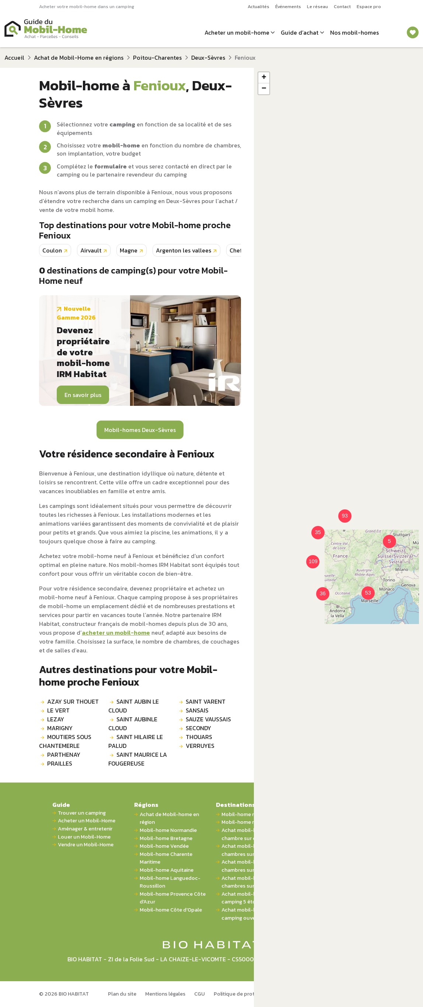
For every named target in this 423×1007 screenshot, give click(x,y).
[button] (313, 528)
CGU (199, 994)
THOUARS (199, 736)
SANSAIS (197, 710)
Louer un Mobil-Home (84, 837)
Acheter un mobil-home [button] (236, 32)
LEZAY (55, 719)
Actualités (258, 6)
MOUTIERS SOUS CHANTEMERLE (65, 741)
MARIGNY (60, 728)
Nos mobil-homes (354, 32)
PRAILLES (59, 763)
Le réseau (317, 6)
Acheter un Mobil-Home (86, 821)
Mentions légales (165, 994)
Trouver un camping (82, 813)
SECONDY (198, 728)
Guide (61, 804)
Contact (342, 6)
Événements (288, 6)
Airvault (90, 250)
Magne (128, 250)
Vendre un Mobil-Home (85, 845)
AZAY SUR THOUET (73, 701)
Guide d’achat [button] (299, 32)
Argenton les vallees (183, 250)
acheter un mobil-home (116, 632)
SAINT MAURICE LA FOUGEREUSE (137, 759)
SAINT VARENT (206, 701)
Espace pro (369, 6)
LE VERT (58, 710)
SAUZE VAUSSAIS (208, 719)
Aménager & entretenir (85, 829)
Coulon (52, 250)
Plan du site (122, 994)
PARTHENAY (63, 754)
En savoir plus (82, 394)
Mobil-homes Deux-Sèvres (140, 429)
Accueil (14, 57)
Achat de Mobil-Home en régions (78, 57)
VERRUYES (200, 745)
